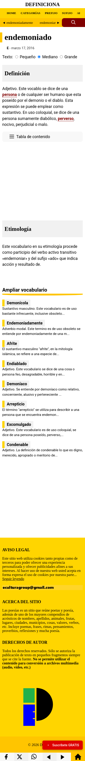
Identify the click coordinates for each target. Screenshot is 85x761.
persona (9, 94)
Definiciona (42, 4)
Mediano (50, 57)
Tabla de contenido (33, 136)
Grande (70, 57)
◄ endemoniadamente (17, 22)
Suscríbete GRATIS (62, 745)
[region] (42, 180)
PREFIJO (51, 13)
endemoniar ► (50, 22)
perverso (66, 118)
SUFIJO (67, 13)
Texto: (7, 57)
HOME (11, 13)
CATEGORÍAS (30, 13)
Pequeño (27, 57)
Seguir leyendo (13, 579)
